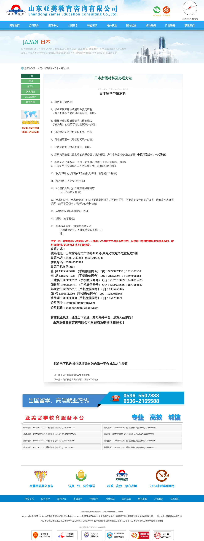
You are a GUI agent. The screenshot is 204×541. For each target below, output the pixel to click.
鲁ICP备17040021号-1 (92, 516)
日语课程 (170, 25)
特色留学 (92, 25)
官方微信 (157, 15)
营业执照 (93, 511)
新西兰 (30, 86)
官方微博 (166, 15)
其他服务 (158, 498)
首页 (40, 68)
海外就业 (112, 25)
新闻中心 (53, 25)
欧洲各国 (30, 101)
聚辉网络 (170, 516)
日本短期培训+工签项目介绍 (76, 375)
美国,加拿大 (30, 96)
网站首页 (14, 25)
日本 (56, 68)
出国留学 (73, 25)
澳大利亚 (30, 91)
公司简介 (34, 25)
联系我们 (190, 25)
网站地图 (85, 511)
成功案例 (151, 25)
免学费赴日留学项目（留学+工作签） (81, 379)
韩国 (30, 81)
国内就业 (131, 25)
